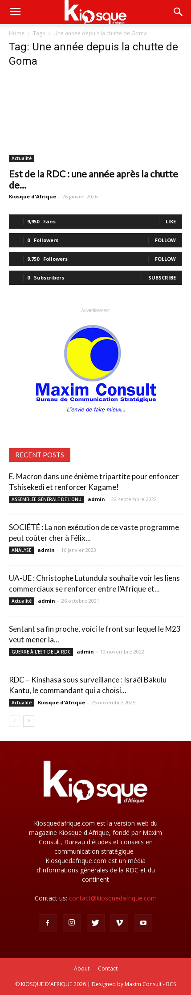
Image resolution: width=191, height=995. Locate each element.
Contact (108, 968)
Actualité (22, 158)
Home (16, 33)
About (81, 968)
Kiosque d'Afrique (32, 196)
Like (171, 221)
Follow (165, 240)
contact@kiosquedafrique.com (113, 898)
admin (96, 499)
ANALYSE (21, 550)
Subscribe (162, 277)
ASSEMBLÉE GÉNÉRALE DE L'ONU (46, 499)
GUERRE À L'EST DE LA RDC (41, 652)
